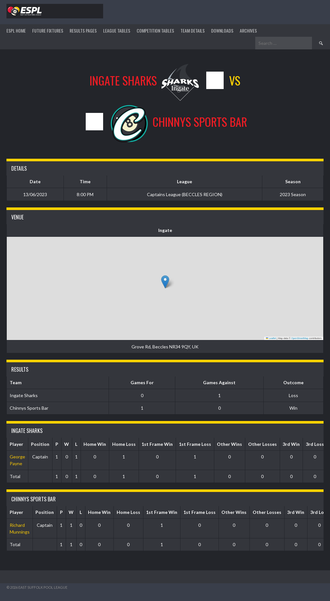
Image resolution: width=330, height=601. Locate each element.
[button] (165, 281)
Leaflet (271, 338)
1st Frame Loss (195, 444)
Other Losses (262, 444)
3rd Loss (315, 444)
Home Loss (124, 444)
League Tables (116, 30)
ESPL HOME (16, 30)
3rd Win (291, 444)
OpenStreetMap (299, 338)
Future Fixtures (47, 30)
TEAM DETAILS (192, 30)
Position (40, 444)
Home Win (94, 444)
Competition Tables (155, 30)
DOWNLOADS (222, 30)
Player (16, 444)
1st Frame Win (157, 444)
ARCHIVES (248, 30)
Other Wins (229, 444)
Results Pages (83, 30)
